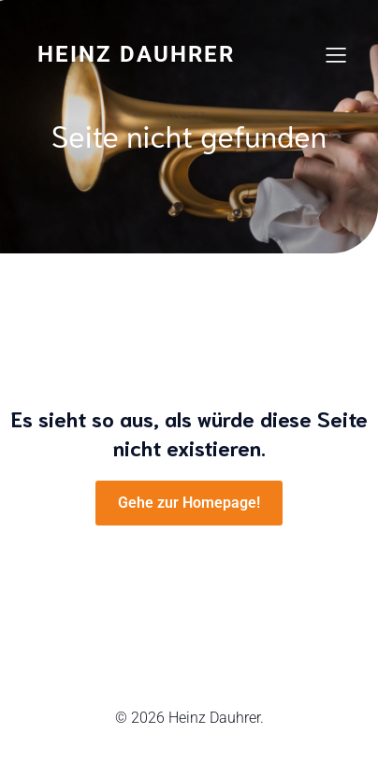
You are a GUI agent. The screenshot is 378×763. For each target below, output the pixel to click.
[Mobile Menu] (336, 54)
